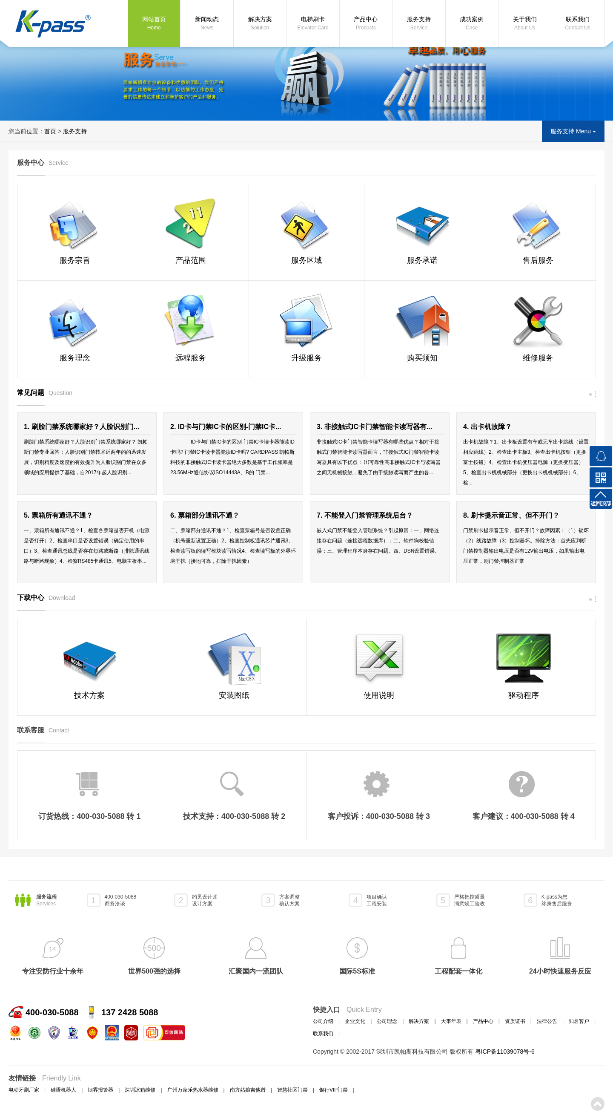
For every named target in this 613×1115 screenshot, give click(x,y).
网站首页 (154, 24)
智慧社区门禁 (292, 1090)
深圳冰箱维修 (140, 1090)
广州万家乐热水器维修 (192, 1090)
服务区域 (306, 260)
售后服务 (538, 260)
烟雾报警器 (100, 1090)
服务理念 (75, 358)
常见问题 (44, 392)
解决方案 (260, 24)
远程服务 (190, 358)
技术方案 (89, 695)
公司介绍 (323, 1021)
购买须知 (422, 358)
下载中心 (46, 597)
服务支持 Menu (573, 131)
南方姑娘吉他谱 (248, 1090)
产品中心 (366, 24)
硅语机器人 (63, 1090)
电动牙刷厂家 (24, 1090)
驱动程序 (523, 695)
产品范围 (190, 260)
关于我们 (524, 24)
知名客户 (579, 1021)
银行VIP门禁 (333, 1090)
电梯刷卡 (312, 24)
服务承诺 (422, 260)
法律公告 (547, 1021)
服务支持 (418, 24)
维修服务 (538, 358)
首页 (50, 131)
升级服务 (306, 358)
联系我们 (577, 24)
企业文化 (355, 1021)
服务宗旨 (75, 260)
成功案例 (472, 24)
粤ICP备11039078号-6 (505, 1051)
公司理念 (387, 1021)
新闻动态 (206, 24)
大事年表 (451, 1021)
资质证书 (515, 1021)
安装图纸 (234, 695)
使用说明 (379, 695)
